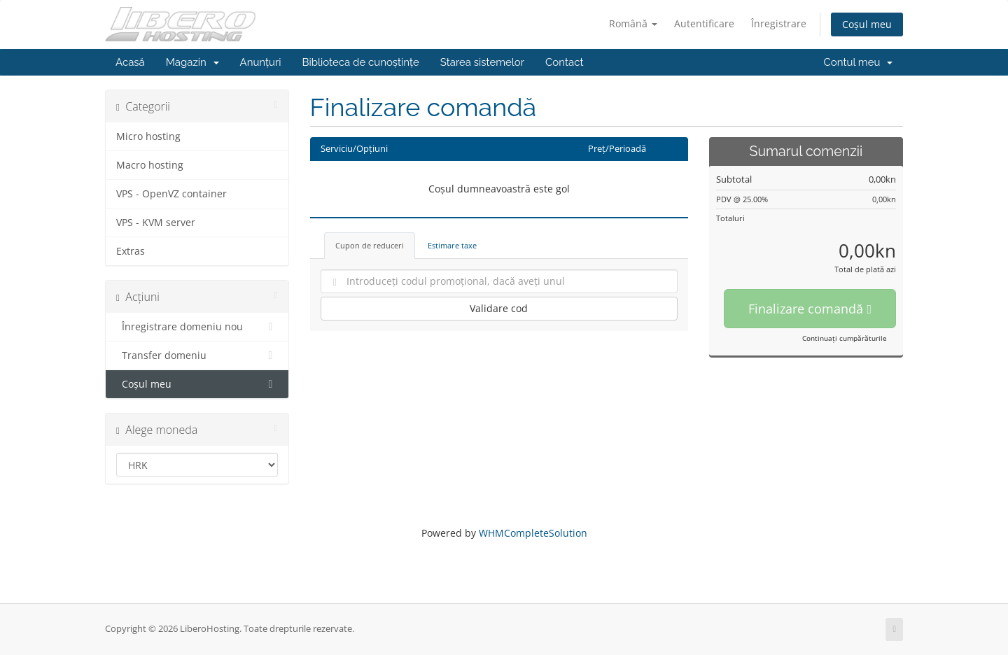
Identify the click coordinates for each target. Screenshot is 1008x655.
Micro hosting (148, 136)
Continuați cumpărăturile (844, 338)
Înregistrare (778, 23)
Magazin (192, 62)
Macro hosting (149, 165)
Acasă (130, 62)
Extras (130, 251)
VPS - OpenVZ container (171, 194)
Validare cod (499, 308)
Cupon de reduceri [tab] (369, 245)
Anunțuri (260, 62)
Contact (564, 62)
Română (633, 23)
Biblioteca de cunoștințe (360, 62)
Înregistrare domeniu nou (197, 326)
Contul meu (858, 62)
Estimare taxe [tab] (452, 245)
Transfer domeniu (197, 355)
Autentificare (704, 23)
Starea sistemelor (482, 62)
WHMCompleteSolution (533, 533)
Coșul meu (867, 24)
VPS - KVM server (155, 222)
